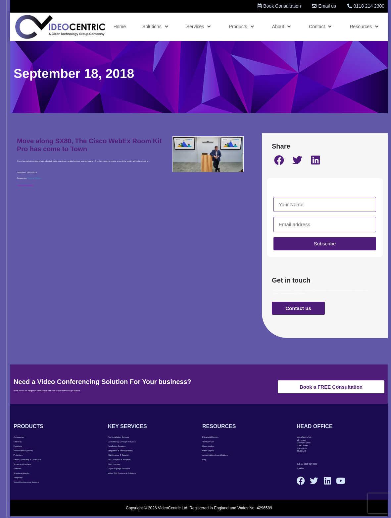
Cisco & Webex (34, 178)
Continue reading (25, 185)
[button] (279, 160)
